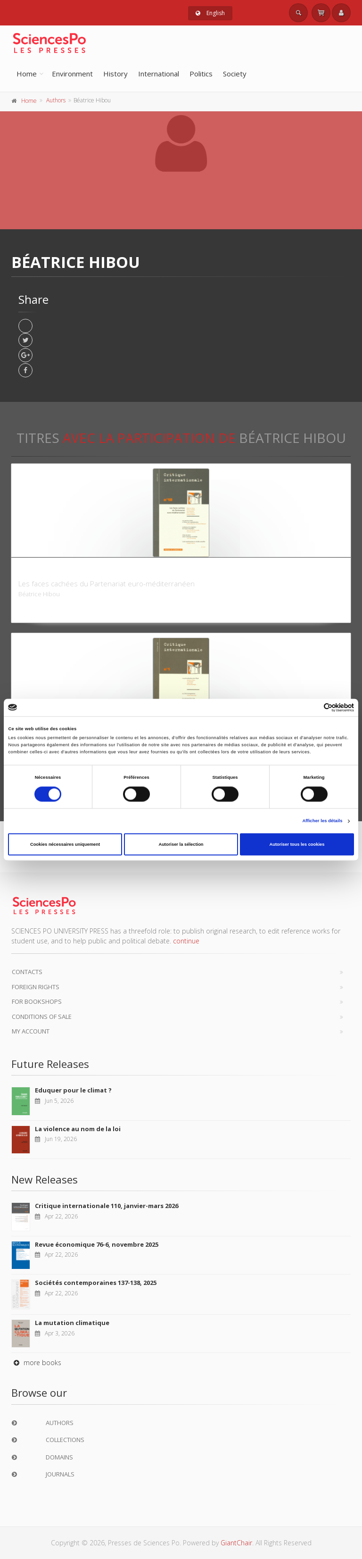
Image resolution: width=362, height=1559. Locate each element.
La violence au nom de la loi (78, 1129)
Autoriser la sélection (180, 844)
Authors (56, 100)
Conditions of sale (42, 1016)
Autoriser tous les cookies (296, 844)
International (158, 73)
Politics (201, 73)
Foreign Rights (35, 987)
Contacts (27, 971)
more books (36, 1362)
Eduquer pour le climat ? (73, 1090)
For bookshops (37, 1001)
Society (235, 73)
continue (186, 940)
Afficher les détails (322, 821)
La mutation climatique (72, 1322)
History (115, 73)
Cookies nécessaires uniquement (65, 844)
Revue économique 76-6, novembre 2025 (96, 1244)
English (210, 13)
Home (26, 73)
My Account (30, 1031)
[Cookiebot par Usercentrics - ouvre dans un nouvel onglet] (313, 707)
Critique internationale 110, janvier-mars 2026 (106, 1205)
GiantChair (236, 1542)
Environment (72, 73)
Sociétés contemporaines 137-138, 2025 (95, 1282)
